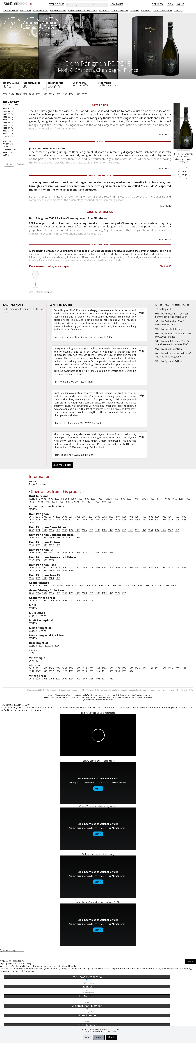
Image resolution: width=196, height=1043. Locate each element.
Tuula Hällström (174, 348)
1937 (51, 671)
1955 (181, 498)
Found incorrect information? (14, 165)
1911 (90, 501)
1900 (96, 501)
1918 (84, 671)
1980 (31, 519)
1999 (38, 94)
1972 (84, 94)
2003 (18, 94)
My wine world (58, 10)
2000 (31, 94)
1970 (77, 519)
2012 (44, 516)
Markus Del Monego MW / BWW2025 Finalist (174, 335)
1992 (57, 498)
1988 (73, 498)
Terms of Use (97, 1031)
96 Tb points (100, 105)
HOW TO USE (116, 4)
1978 (44, 519)
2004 (11, 94)
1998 (44, 94)
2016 (31, 585)
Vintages (134, 10)
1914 (83, 501)
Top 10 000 (157, 4)
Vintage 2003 (100, 244)
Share (190, 962)
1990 (71, 94)
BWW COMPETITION (162, 10)
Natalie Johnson (173, 329)
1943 (157, 519)
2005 (84, 516)
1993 (64, 94)
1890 (103, 501)
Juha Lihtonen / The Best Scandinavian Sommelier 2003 (173, 343)
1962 (104, 519)
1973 (77, 94)
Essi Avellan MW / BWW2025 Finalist (169, 323)
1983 (93, 498)
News (100, 141)
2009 (58, 516)
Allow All (111, 1037)
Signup (180, 4)
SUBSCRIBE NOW (10, 10)
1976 (115, 498)
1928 (60, 501)
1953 (187, 498)
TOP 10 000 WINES (119, 10)
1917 (91, 671)
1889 (124, 671)
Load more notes (62, 464)
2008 (64, 516)
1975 (122, 498)
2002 (24, 94)
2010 (51, 516)
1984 (150, 567)
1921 (67, 501)
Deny (87, 1037)
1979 (38, 519)
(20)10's (33, 498)
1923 (71, 671)
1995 (58, 94)
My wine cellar (40, 10)
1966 (151, 498)
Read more (165, 134)
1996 (51, 94)
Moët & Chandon (76, 70)
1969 (84, 519)
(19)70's (144, 498)
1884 (110, 501)
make (26, 309)
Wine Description (100, 175)
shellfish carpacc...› (107, 85)
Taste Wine (25, 10)
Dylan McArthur (173, 361)
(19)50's (39, 501)
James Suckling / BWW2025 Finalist (74, 454)
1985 (86, 498)
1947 (47, 501)
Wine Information (100, 212)
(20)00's (42, 498)
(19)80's (108, 498)
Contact (178, 10)
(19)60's (166, 498)
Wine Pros (104, 10)
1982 (99, 498)
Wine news (146, 10)
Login (170, 4)
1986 (80, 498)
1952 (31, 501)
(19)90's (65, 498)
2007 (71, 516)
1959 (174, 498)
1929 (170, 519)
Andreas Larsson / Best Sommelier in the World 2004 (172, 315)
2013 (38, 516)
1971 (135, 498)
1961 (158, 498)
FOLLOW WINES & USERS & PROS (82, 10)
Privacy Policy (111, 1031)
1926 (183, 519)
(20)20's (75, 501)
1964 (97, 519)
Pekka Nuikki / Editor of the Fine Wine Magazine (173, 355)
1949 (144, 519)
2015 (31, 516)
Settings (98, 1037)
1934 (54, 501)
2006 (5, 94)
